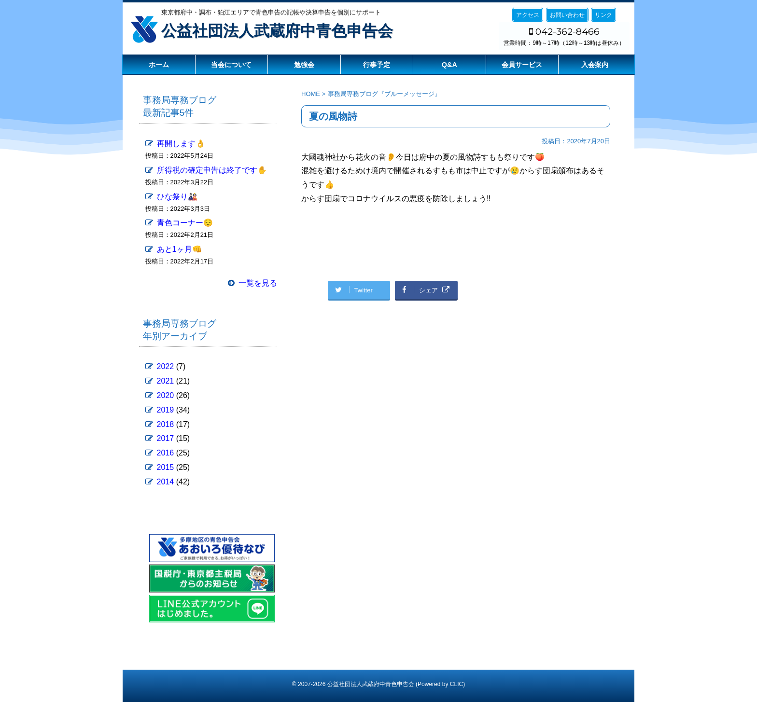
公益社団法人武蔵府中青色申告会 (277, 31)
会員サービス (522, 65)
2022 (165, 366)
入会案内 (594, 65)
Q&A (449, 65)
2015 (165, 467)
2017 (165, 438)
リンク (603, 15)
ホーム (159, 65)
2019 (165, 410)
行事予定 (376, 65)
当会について (231, 65)
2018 (165, 424)
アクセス (527, 15)
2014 (165, 482)
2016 (165, 453)
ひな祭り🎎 (177, 197)
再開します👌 (181, 143)
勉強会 (304, 65)
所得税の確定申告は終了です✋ (212, 170)
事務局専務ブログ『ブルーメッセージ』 (384, 93)
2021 (165, 381)
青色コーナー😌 (185, 223)
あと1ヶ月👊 (179, 249)
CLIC (456, 684)
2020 (165, 395)
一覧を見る (257, 283)
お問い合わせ (567, 15)
